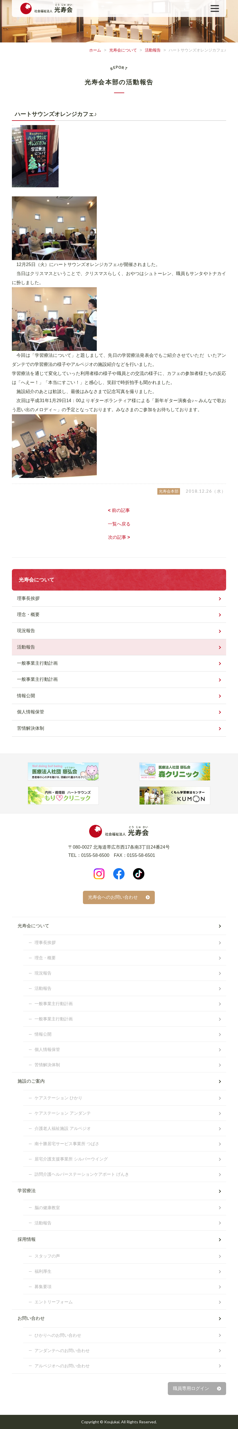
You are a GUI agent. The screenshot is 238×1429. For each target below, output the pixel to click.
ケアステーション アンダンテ (63, 1113)
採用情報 (27, 1239)
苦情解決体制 (30, 728)
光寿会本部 (169, 491)
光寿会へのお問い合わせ (113, 897)
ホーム (95, 50)
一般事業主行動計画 (37, 663)
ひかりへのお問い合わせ (58, 1335)
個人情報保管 (30, 711)
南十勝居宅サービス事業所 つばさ (67, 1143)
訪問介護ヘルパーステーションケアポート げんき (82, 1174)
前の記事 (119, 510)
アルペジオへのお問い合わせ (62, 1365)
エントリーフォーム (54, 1301)
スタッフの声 (47, 1256)
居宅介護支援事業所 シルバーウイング (71, 1158)
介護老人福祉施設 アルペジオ (63, 1128)
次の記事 (119, 537)
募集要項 (43, 1286)
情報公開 (26, 695)
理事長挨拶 (28, 598)
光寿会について (123, 50)
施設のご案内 (31, 1081)
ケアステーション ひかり (58, 1097)
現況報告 (26, 630)
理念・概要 (28, 614)
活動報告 (153, 50)
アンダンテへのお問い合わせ (62, 1350)
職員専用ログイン (191, 1388)
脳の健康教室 (47, 1207)
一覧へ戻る (119, 524)
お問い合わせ (31, 1318)
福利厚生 (43, 1271)
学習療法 (27, 1190)
